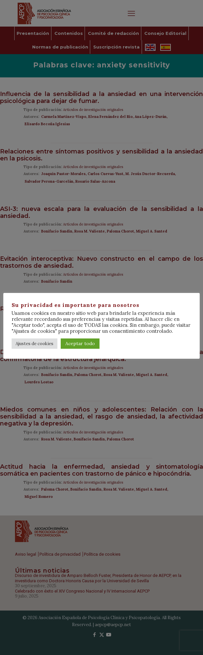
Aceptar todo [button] (80, 343)
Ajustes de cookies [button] (34, 343)
